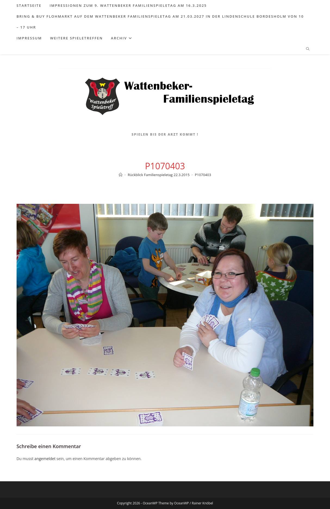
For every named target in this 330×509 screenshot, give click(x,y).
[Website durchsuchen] (308, 49)
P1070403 (203, 174)
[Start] (120, 174)
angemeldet (45, 458)
